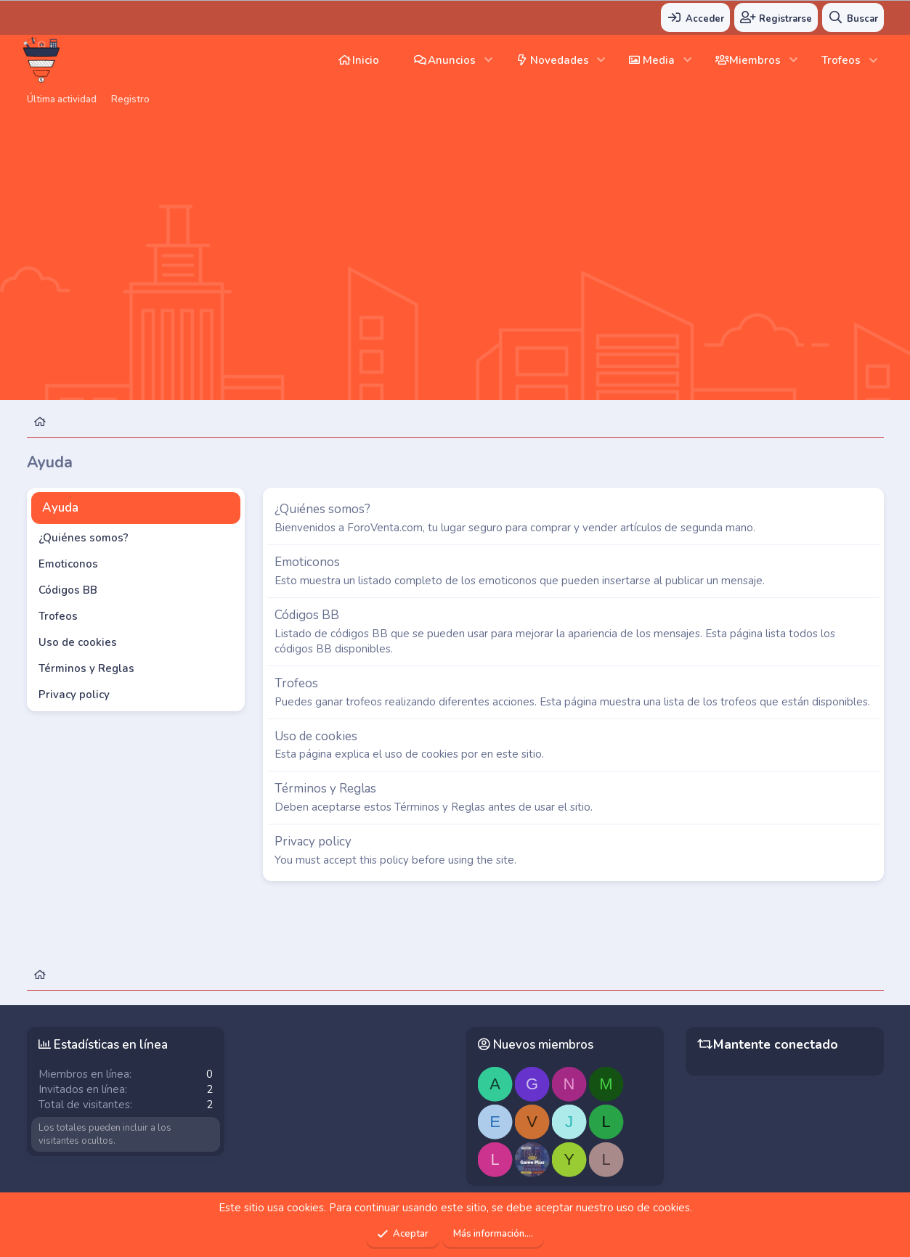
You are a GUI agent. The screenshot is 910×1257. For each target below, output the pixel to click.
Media (659, 60)
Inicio (365, 60)
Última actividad (62, 99)
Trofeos (841, 60)
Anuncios (452, 60)
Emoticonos (68, 564)
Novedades (559, 60)
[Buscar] (853, 17)
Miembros (755, 60)
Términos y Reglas (86, 668)
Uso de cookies (77, 642)
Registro (130, 99)
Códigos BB (67, 590)
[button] (488, 60)
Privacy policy (74, 694)
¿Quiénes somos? (83, 538)
